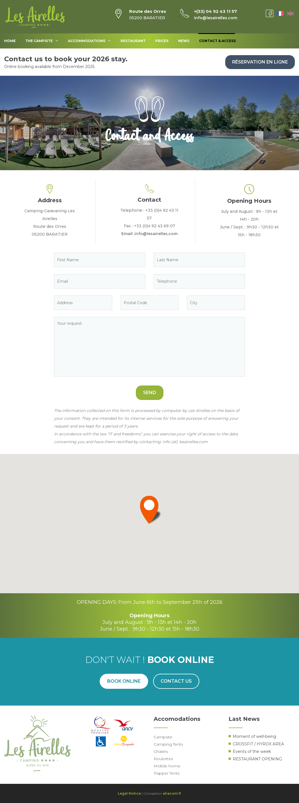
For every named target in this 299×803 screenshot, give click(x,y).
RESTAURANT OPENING (257, 758)
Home (10, 41)
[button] (149, 510)
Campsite (163, 736)
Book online (124, 681)
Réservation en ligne (260, 62)
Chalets (161, 751)
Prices (161, 41)
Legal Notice (129, 793)
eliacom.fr (172, 793)
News (183, 41)
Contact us (176, 681)
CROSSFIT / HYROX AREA (258, 743)
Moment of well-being (254, 736)
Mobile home (167, 765)
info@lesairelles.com (215, 17)
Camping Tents (168, 744)
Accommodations (89, 40)
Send (149, 392)
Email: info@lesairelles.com (149, 233)
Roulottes (163, 758)
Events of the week (252, 751)
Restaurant (133, 41)
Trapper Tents (167, 773)
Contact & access (217, 41)
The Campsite (41, 40)
